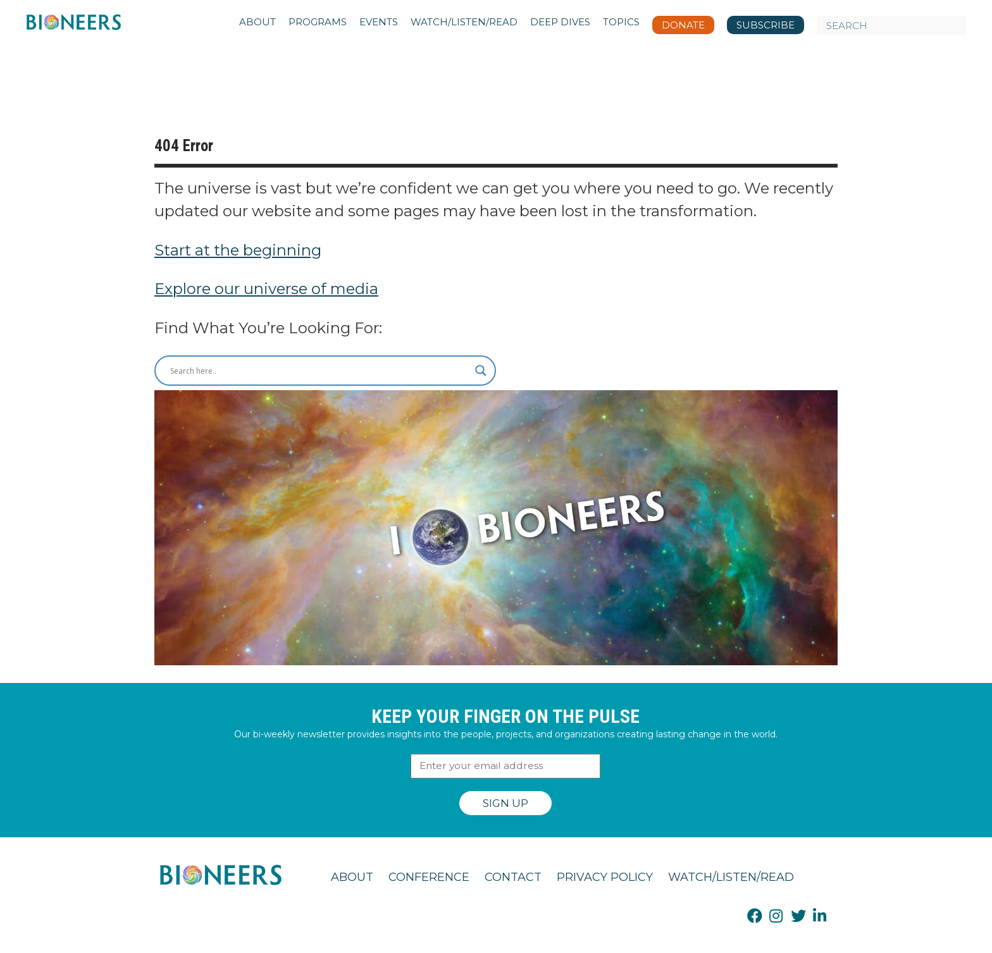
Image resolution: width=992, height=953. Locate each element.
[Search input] (319, 370)
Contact (513, 877)
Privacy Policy (605, 877)
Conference (428, 877)
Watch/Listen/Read (731, 877)
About (352, 877)
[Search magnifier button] (481, 370)
